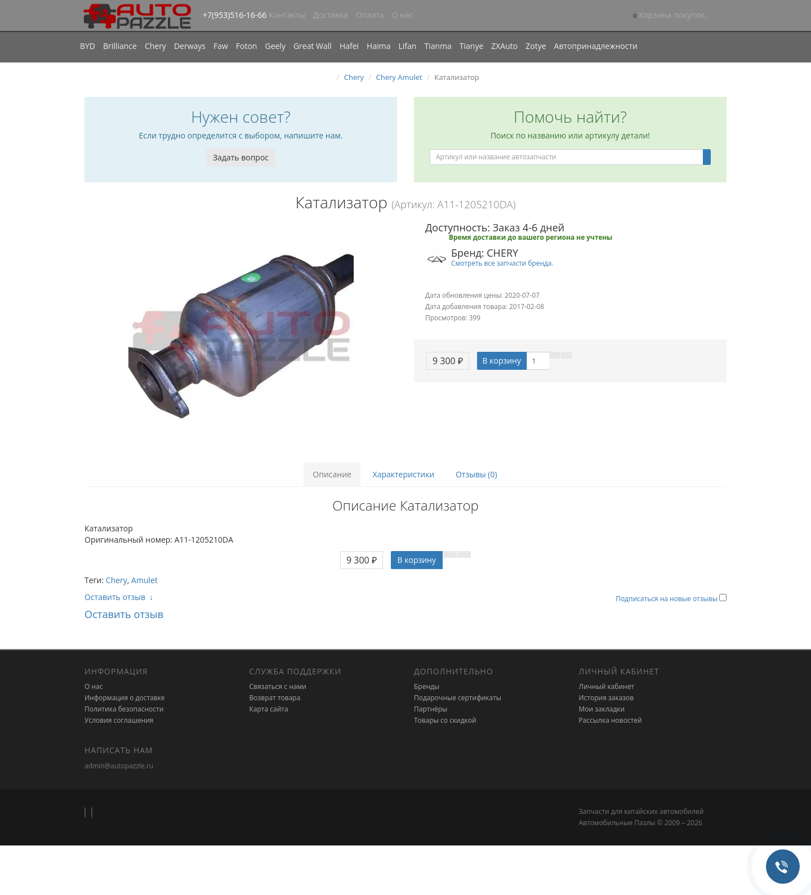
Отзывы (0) (476, 474)
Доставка (330, 15)
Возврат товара (275, 697)
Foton (246, 46)
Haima (378, 46)
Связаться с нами (277, 686)
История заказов (606, 697)
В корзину (502, 360)
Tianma (437, 46)
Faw (220, 46)
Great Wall (312, 46)
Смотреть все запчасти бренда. (502, 262)
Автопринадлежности (596, 46)
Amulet (144, 580)
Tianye (472, 46)
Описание (332, 474)
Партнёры (430, 709)
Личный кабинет (607, 686)
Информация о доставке (124, 697)
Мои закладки (602, 709)
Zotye (535, 46)
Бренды (426, 686)
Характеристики (404, 474)
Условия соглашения (118, 720)
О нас (402, 15)
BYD (87, 46)
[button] (669, 16)
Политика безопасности (123, 709)
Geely (275, 46)
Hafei (349, 46)
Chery (155, 46)
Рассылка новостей (610, 720)
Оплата (370, 15)
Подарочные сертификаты (457, 697)
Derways (190, 46)
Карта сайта (268, 709)
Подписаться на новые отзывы (667, 598)
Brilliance (120, 46)
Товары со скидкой (445, 720)
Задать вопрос (241, 157)
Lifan (407, 46)
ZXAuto (504, 46)
